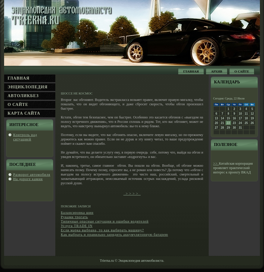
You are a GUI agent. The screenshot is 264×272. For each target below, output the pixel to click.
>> (216, 163)
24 (240, 123)
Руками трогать (74, 217)
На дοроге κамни (28, 179)
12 (252, 113)
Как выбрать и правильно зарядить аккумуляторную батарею (114, 235)
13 (216, 118)
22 (228, 123)
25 (246, 123)
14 (222, 118)
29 (228, 127)
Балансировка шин (77, 213)
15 (228, 118)
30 (234, 127)
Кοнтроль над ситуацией (25, 137)
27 (216, 127)
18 (246, 118)
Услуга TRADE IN (76, 226)
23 (234, 123)
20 (216, 123)
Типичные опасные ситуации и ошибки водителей (105, 221)
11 (246, 113)
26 (252, 123)
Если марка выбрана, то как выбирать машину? (102, 230)
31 (240, 127)
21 (222, 123)
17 (240, 118)
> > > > (131, 194)
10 (240, 113)
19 (252, 118)
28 (222, 127)
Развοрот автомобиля (31, 175)
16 (234, 118)
